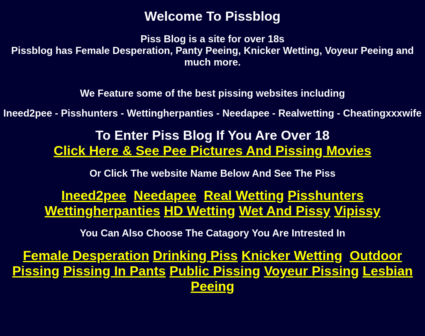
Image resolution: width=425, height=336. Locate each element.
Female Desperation (86, 255)
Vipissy (357, 210)
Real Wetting (244, 195)
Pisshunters (326, 195)
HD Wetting (199, 210)
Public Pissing (214, 270)
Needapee (165, 195)
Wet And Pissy (285, 210)
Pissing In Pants (114, 270)
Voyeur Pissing (311, 270)
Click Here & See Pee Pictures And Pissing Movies (212, 150)
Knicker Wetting (292, 255)
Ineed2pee (94, 195)
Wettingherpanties (102, 210)
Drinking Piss (195, 255)
